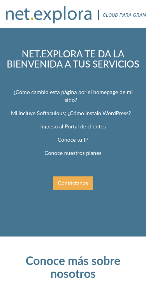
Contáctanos (73, 183)
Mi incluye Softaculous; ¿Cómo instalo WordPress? (71, 113)
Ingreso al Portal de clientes (73, 126)
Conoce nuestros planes (72, 152)
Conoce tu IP (73, 139)
